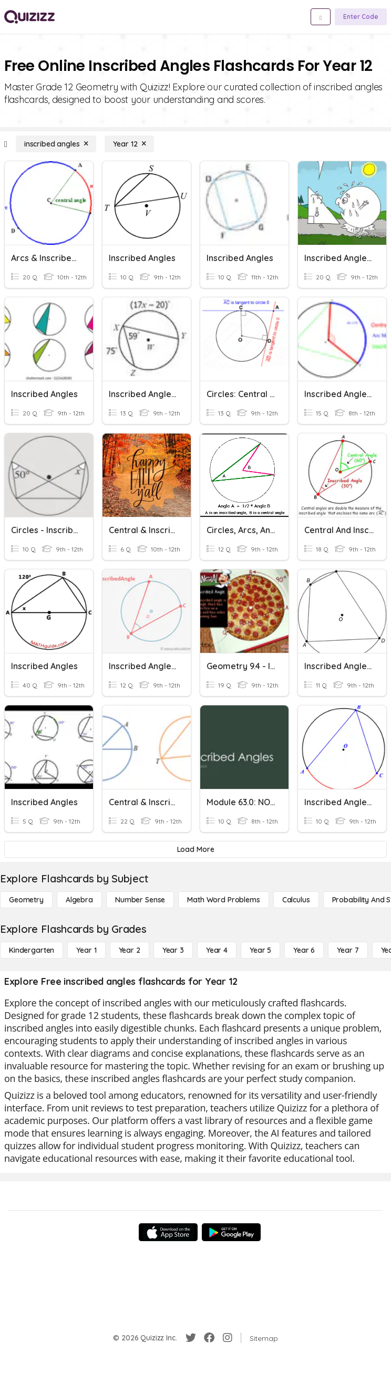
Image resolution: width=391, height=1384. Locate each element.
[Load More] (195, 849)
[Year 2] (129, 950)
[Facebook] (209, 1337)
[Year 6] (304, 950)
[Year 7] (347, 950)
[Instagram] (227, 1337)
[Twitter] (191, 1337)
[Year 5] (260, 950)
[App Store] (168, 1232)
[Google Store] (231, 1232)
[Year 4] (216, 950)
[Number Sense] (140, 899)
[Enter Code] (361, 16)
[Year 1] (86, 950)
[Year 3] (173, 950)
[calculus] (296, 899)
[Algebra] (79, 899)
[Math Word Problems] (223, 899)
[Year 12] (129, 144)
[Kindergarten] (31, 950)
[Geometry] (26, 899)
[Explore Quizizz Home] (29, 17)
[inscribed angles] (56, 144)
